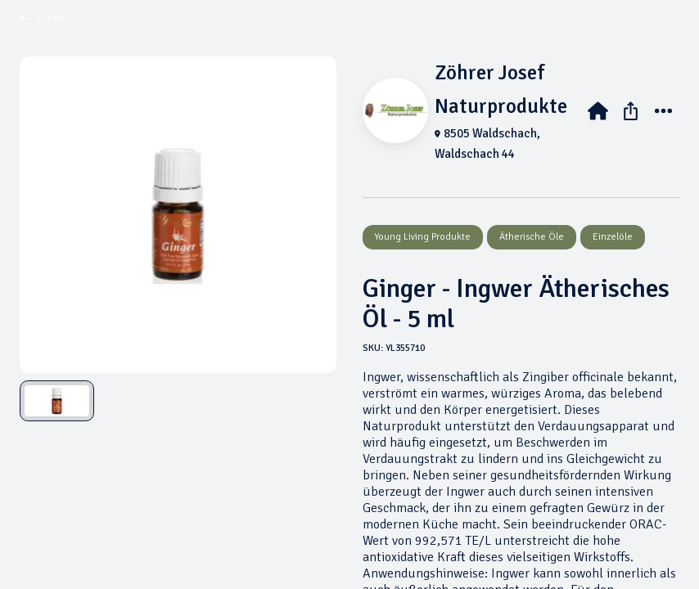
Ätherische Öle (531, 237)
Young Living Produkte (423, 237)
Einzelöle (613, 237)
